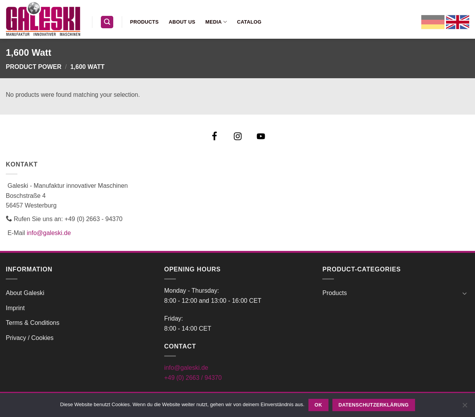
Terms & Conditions (33, 322)
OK (318, 405)
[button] (107, 22)
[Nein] (464, 407)
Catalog (249, 22)
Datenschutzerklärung (374, 405)
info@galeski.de (49, 233)
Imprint (15, 308)
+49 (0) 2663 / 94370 (193, 377)
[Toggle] (464, 293)
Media (216, 22)
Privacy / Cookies (30, 338)
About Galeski (25, 293)
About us (182, 22)
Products (144, 22)
